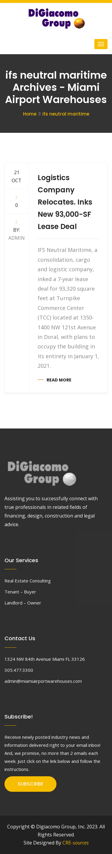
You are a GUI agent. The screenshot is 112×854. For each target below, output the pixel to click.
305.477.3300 (18, 670)
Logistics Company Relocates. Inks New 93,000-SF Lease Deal (65, 202)
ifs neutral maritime (65, 114)
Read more (59, 380)
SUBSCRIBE (30, 783)
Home (29, 114)
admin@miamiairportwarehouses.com (43, 681)
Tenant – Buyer (20, 592)
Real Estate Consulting (27, 581)
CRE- (75, 842)
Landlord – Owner (22, 603)
